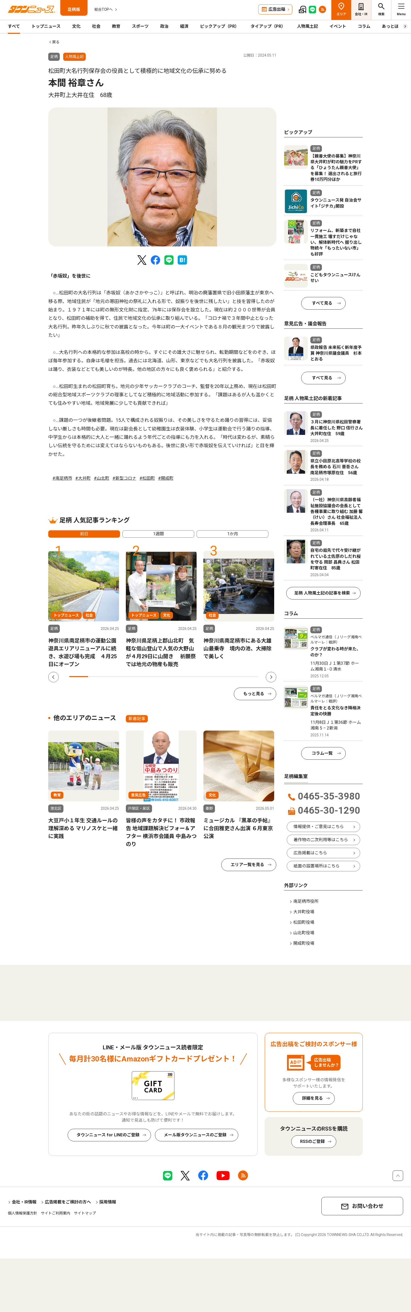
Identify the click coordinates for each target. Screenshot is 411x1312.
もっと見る (253, 693)
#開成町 (166, 478)
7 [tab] (192, 676)
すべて (14, 26)
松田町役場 (303, 922)
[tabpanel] (162, 176)
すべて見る (322, 303)
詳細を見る (312, 1098)
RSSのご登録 (312, 1141)
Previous (53, 677)
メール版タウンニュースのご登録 (195, 1134)
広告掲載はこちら (310, 852)
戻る (56, 42)
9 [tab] (230, 676)
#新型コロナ (124, 478)
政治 (164, 26)
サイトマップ (85, 1213)
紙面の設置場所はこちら (317, 865)
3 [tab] (116, 676)
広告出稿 (276, 9)
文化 (76, 26)
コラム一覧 (322, 753)
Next (271, 677)
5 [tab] (154, 676)
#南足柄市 (62, 478)
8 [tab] (211, 676)
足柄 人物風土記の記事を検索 (322, 593)
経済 (184, 26)
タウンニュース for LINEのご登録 (108, 1134)
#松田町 (147, 478)
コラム (364, 26)
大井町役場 (303, 911)
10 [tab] (249, 676)
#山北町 (101, 478)
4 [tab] (135, 676)
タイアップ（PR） (268, 26)
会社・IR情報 (24, 1202)
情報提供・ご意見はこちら (319, 826)
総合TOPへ (103, 9)
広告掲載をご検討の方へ (68, 1202)
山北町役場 (303, 932)
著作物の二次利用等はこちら (321, 839)
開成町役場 (303, 943)
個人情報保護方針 (22, 1213)
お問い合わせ (367, 1206)
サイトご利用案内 (55, 1213)
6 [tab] (173, 676)
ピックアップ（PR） (219, 26)
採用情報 (107, 1202)
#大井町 (83, 478)
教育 (116, 26)
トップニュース (46, 26)
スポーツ (140, 26)
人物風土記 (307, 26)
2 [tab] (97, 676)
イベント (337, 26)
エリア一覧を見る (247, 864)
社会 (96, 26)
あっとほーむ (394, 26)
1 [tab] (78, 676)
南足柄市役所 (305, 901)
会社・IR (361, 14)
